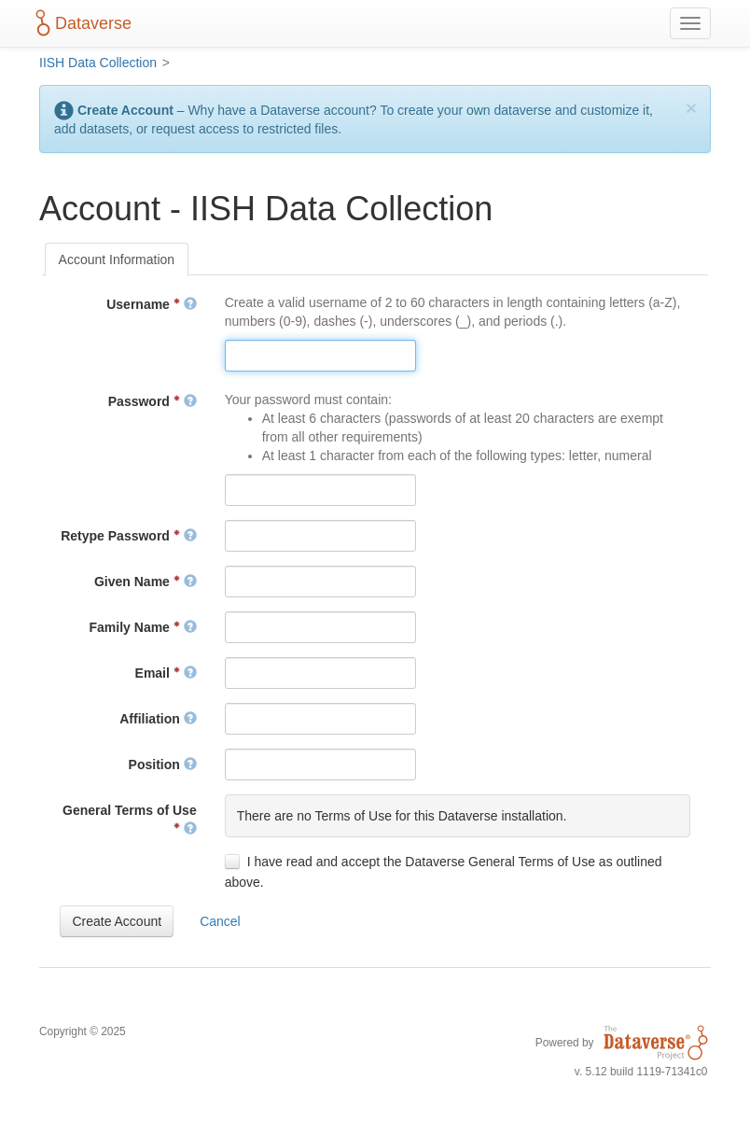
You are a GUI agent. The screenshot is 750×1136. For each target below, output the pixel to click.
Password (152, 401)
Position (163, 764)
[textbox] (320, 356)
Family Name (143, 627)
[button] (117, 921)
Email (166, 673)
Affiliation (157, 718)
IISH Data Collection (98, 62)
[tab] (117, 259)
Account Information (117, 259)
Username (151, 304)
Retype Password (129, 535)
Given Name (145, 581)
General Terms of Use (129, 819)
